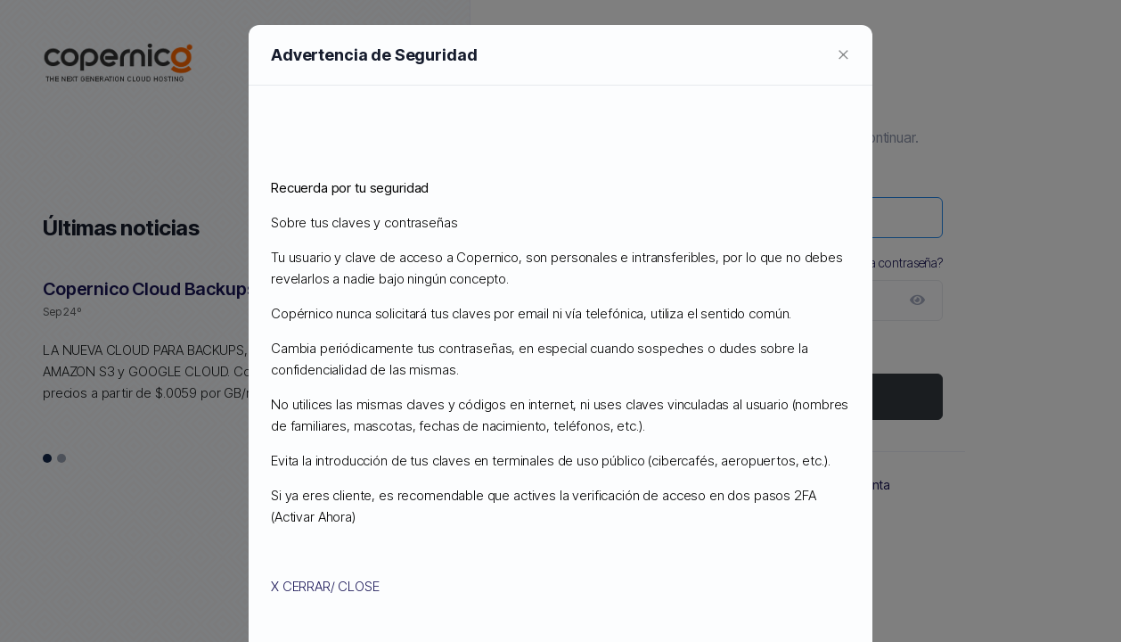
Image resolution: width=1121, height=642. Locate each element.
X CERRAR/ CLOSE (325, 586)
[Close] (843, 53)
